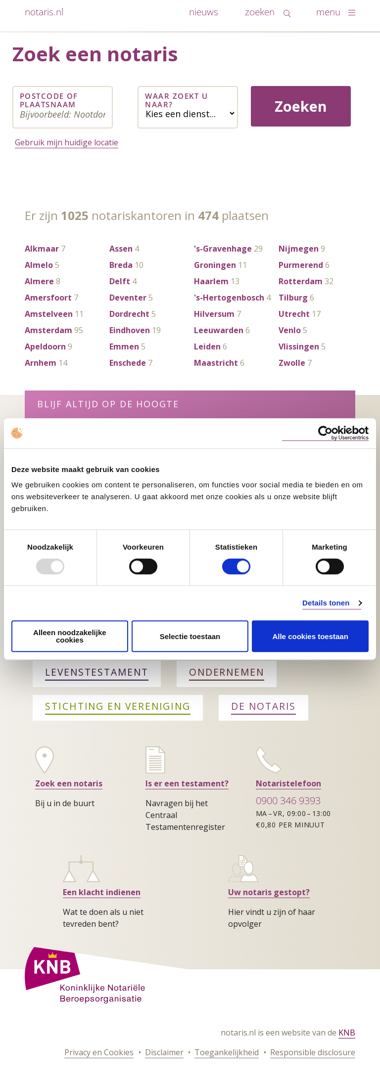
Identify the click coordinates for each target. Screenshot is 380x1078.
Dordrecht (129, 313)
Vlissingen (299, 346)
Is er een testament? (187, 783)
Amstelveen (49, 313)
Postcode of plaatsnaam (49, 100)
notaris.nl (44, 11)
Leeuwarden (218, 330)
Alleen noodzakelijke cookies (69, 636)
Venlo (290, 330)
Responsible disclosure (312, 1052)
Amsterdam (48, 330)
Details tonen (325, 603)
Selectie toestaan (190, 636)
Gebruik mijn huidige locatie (66, 142)
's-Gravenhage (223, 248)
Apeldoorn (45, 346)
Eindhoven (129, 330)
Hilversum (214, 313)
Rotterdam (301, 281)
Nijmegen (299, 248)
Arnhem (40, 362)
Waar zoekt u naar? (176, 100)
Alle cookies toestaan (310, 636)
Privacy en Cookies (99, 1052)
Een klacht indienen (102, 892)
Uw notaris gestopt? (269, 892)
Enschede (127, 362)
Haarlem (211, 281)
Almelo (39, 264)
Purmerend (301, 264)
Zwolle (292, 362)
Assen (121, 248)
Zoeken (301, 106)
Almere (39, 281)
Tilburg (293, 297)
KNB (346, 1032)
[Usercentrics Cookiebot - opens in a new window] (325, 433)
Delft (119, 281)
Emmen (124, 346)
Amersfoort (48, 297)
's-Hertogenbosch (229, 297)
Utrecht (294, 313)
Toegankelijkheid (226, 1052)
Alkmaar (42, 248)
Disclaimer (164, 1052)
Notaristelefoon (288, 783)
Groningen (215, 264)
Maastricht (216, 362)
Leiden (207, 346)
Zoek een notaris (68, 783)
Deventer (127, 297)
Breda (121, 264)
